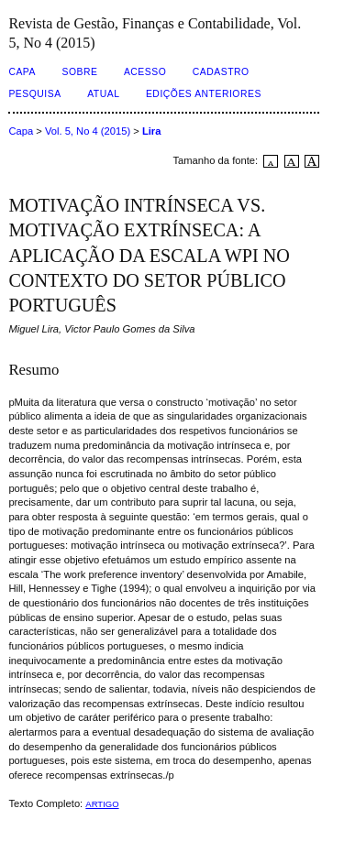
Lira (151, 131)
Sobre (79, 72)
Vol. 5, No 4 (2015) (87, 131)
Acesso (145, 72)
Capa (22, 72)
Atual (103, 94)
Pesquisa (34, 94)
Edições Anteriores (203, 94)
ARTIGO (101, 804)
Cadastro (221, 72)
